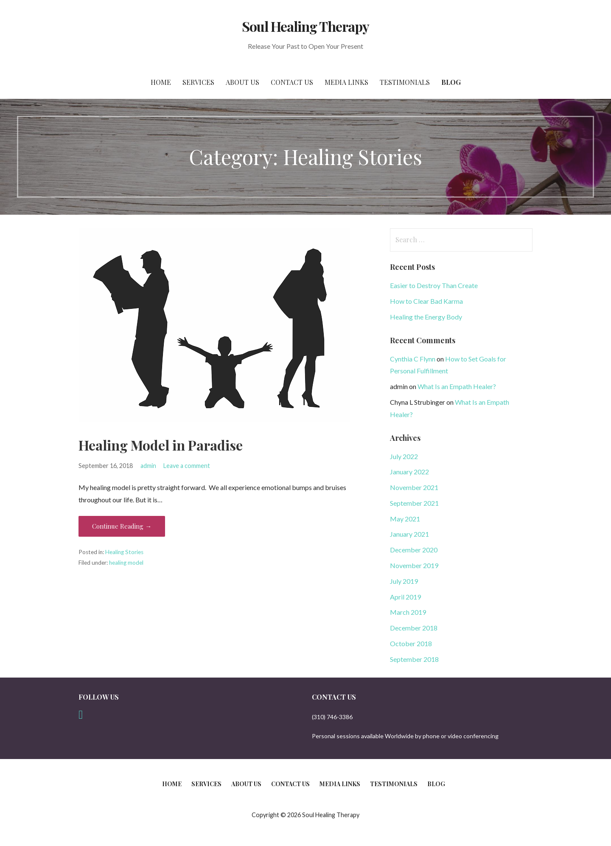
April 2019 (405, 597)
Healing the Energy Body (426, 317)
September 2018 (414, 659)
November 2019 (414, 565)
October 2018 (411, 643)
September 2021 (414, 503)
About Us (242, 82)
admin (148, 465)
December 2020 (413, 550)
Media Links (346, 82)
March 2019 (408, 612)
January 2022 (409, 472)
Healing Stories (124, 552)
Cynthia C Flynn (412, 359)
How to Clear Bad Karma (426, 301)
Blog (451, 82)
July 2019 (404, 581)
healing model (126, 562)
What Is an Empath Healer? (457, 386)
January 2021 (409, 534)
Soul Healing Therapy (306, 26)
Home (161, 82)
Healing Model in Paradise (160, 445)
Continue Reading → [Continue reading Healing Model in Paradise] (121, 526)
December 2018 (413, 628)
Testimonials (405, 82)
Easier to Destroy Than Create (434, 285)
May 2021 (405, 519)
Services (198, 82)
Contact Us (292, 82)
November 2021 (414, 487)
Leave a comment (186, 465)
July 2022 (404, 456)
